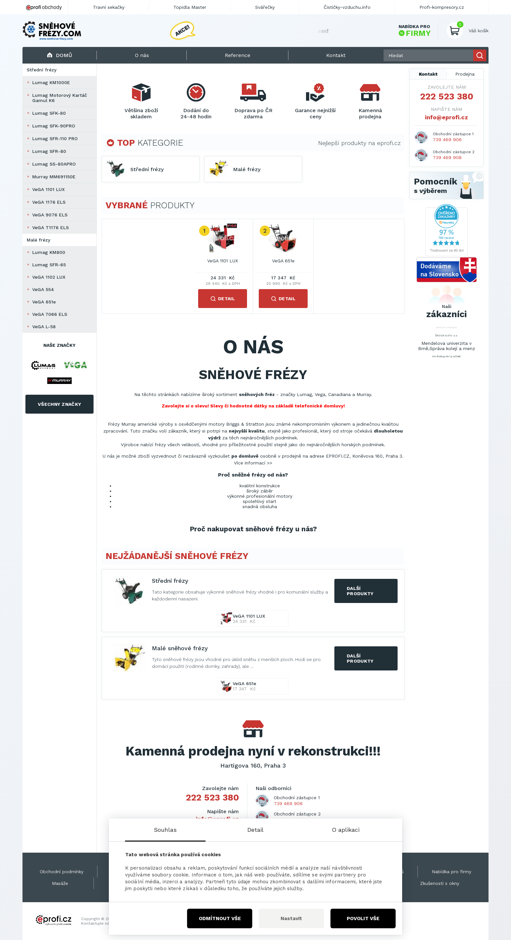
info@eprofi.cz (446, 117)
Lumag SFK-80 (49, 113)
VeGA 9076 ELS (49, 214)
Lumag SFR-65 (49, 264)
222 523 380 (212, 797)
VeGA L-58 (44, 326)
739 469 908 (288, 803)
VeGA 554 (43, 289)
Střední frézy (41, 69)
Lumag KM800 (48, 252)
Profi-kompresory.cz (441, 7)
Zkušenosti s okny (439, 883)
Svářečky (265, 7)
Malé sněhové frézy (180, 648)
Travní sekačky (108, 7)
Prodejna (464, 74)
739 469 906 (447, 139)
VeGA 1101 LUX (48, 189)
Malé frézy (38, 239)
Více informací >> (253, 462)
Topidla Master (189, 7)
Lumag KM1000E (51, 82)
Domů (59, 55)
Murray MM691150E (54, 176)
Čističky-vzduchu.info (347, 7)
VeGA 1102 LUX (49, 277)
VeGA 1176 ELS (49, 202)
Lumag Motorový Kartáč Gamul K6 (59, 98)
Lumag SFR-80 (49, 151)
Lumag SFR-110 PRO (55, 138)
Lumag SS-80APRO (54, 164)
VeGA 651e (44, 301)
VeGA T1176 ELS (50, 227)
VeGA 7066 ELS (49, 314)
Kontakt (428, 74)
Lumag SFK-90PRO (53, 125)
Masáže (60, 883)
